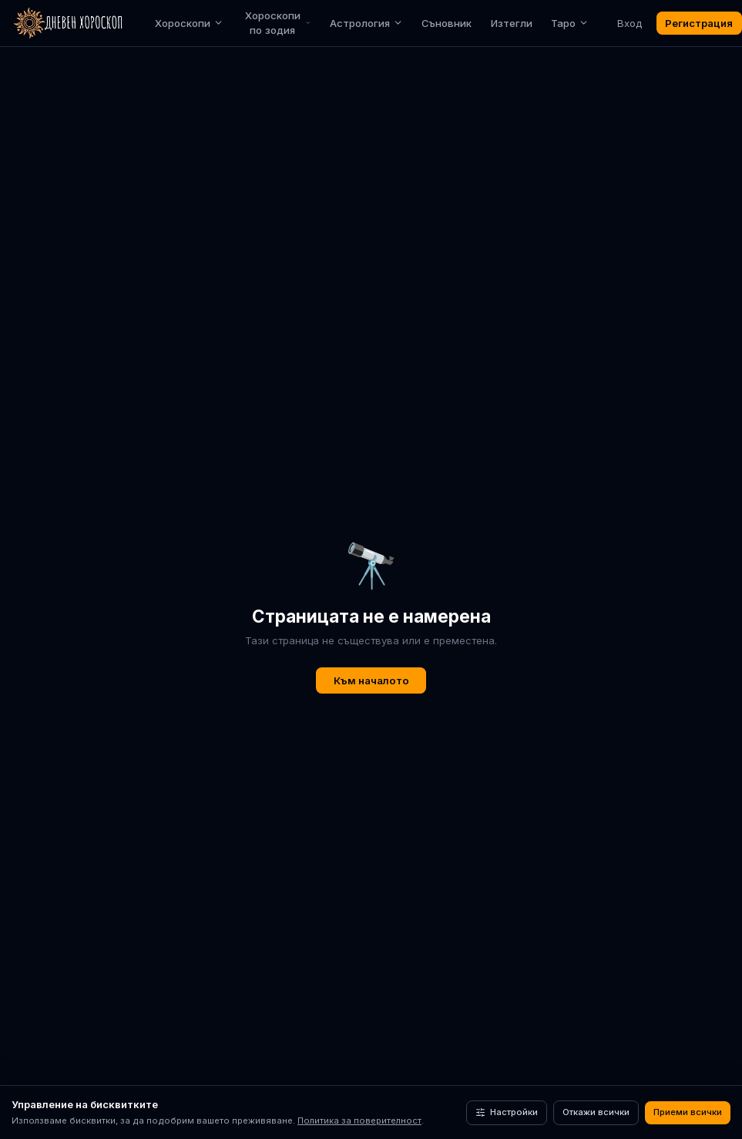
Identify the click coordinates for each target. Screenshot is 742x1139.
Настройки (506, 1112)
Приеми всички (687, 1112)
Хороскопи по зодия (278, 22)
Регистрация (699, 23)
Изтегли (511, 23)
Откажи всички (596, 1112)
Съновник (446, 23)
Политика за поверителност (359, 1120)
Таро (570, 23)
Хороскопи (189, 23)
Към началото (371, 680)
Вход (629, 23)
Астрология (366, 23)
